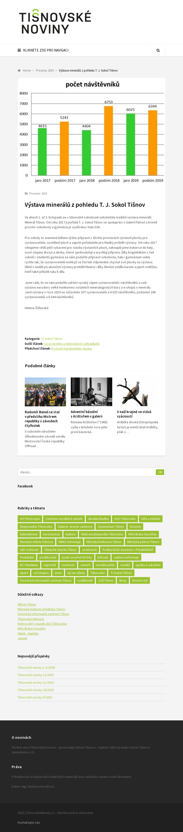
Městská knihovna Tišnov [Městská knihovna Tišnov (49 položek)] (104, 542)
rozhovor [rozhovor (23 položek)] (68, 565)
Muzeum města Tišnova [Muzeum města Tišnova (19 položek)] (36, 542)
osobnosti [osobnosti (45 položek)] (89, 550)
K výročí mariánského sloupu (71, 348)
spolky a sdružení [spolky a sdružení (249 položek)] (148, 565)
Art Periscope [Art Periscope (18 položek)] (30, 519)
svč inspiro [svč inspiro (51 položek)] (41, 573)
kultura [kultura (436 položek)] (71, 534)
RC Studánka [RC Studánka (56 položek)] (29, 565)
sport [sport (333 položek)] (24, 573)
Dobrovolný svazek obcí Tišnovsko (42, 623)
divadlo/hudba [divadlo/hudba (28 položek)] (98, 519)
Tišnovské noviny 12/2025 (36, 675)
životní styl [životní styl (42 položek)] (139, 580)
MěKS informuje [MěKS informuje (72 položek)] (70, 542)
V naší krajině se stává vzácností (134, 414)
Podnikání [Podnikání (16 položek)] (27, 557)
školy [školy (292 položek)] (123, 580)
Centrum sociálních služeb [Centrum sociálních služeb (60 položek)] (64, 519)
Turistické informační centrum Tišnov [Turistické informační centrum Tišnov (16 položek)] (46, 580)
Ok (160, 472)
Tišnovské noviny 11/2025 (36, 682)
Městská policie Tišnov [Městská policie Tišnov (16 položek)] (143, 542)
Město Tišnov (27, 604)
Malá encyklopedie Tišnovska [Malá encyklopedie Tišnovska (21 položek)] (102, 534)
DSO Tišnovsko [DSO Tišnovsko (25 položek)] (125, 519)
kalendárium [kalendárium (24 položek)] (28, 534)
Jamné (22, 638)
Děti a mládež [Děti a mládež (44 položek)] (150, 519)
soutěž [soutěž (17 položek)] (125, 565)
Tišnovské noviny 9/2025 (35, 697)
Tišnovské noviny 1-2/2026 (36, 667)
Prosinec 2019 (38, 193)
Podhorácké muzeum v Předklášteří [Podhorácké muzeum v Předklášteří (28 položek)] (127, 550)
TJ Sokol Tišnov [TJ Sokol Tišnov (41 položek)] (121, 573)
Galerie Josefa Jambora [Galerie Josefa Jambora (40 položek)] (75, 526)
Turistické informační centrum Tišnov (43, 614)
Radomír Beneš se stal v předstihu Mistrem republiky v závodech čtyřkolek (42, 419)
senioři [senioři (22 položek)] (85, 565)
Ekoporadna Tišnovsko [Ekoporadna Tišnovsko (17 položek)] (36, 526)
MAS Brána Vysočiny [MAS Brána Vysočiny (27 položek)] (142, 534)
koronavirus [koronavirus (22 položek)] (51, 534)
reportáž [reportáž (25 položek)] (50, 565)
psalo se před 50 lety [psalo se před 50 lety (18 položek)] (77, 557)
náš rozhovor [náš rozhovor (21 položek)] (29, 550)
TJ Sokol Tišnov (51, 338)
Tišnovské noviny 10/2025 (36, 690)
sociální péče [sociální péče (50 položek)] (105, 565)
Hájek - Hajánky (28, 633)
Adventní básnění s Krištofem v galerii (86, 414)
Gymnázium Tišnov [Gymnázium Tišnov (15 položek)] (111, 526)
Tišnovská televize (31, 619)
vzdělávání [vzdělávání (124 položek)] (84, 580)
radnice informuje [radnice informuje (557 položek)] (126, 557)
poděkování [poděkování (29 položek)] (48, 557)
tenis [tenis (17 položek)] (58, 573)
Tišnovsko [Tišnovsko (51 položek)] (98, 573)
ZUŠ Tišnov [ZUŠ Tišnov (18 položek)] (105, 580)
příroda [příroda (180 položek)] (103, 557)
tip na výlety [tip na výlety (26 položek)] (76, 573)
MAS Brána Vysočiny (32, 628)
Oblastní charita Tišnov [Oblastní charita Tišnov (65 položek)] (60, 550)
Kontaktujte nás (29, 822)
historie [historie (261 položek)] (135, 526)
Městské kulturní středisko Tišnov (41, 609)
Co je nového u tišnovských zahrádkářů (72, 343)
